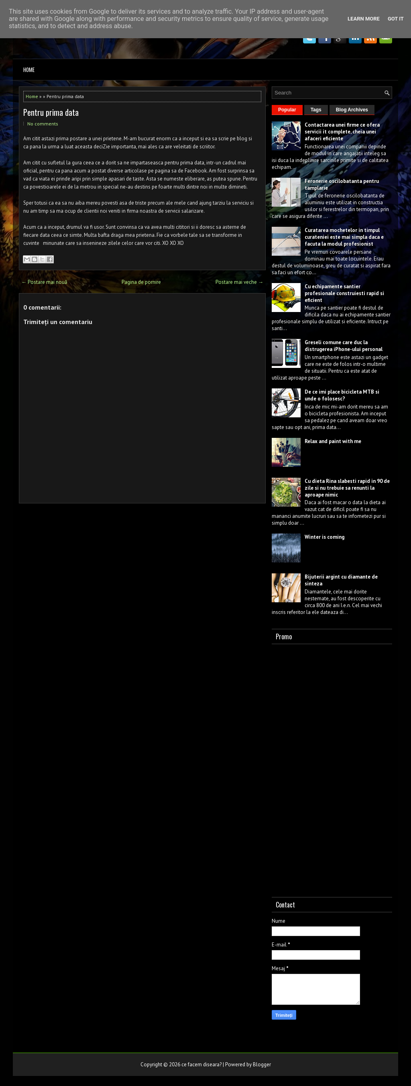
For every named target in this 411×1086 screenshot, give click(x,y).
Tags (316, 110)
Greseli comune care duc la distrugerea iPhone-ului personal (344, 346)
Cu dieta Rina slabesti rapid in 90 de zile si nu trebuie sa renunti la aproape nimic (347, 488)
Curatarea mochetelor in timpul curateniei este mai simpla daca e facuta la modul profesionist (344, 237)
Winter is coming (324, 537)
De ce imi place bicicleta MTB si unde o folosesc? (342, 395)
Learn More (364, 19)
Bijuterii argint (322, 576)
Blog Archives (352, 110)
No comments (42, 124)
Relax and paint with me (333, 441)
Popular (287, 110)
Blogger (262, 1064)
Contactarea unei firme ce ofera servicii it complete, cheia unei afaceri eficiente (342, 131)
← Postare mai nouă (44, 282)
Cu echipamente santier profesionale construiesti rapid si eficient (344, 293)
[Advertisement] (332, 768)
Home (29, 70)
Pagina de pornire (141, 282)
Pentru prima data (51, 112)
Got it (396, 19)
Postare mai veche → (239, 282)
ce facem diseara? (201, 1064)
